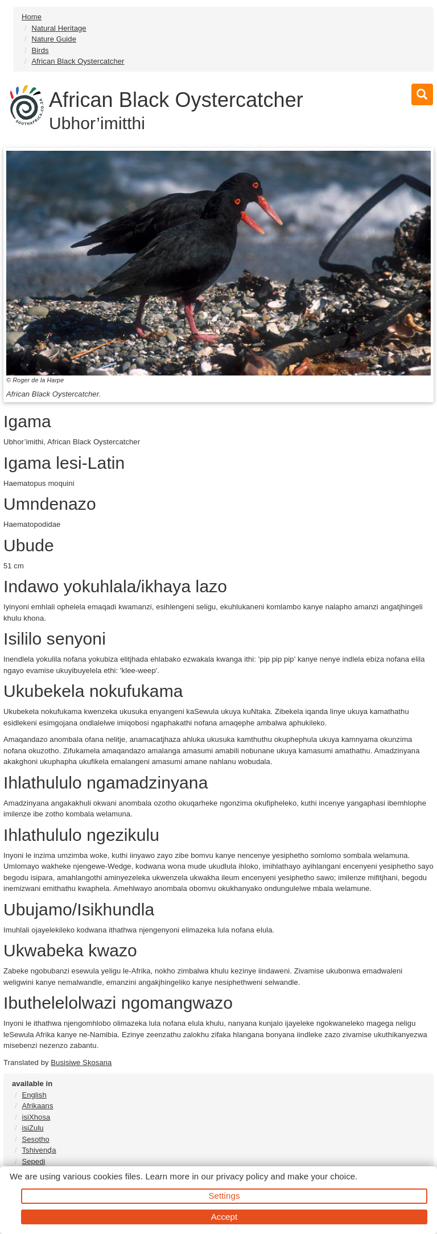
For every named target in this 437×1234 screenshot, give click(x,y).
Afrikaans (37, 1105)
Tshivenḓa (39, 1150)
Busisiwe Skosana (81, 1062)
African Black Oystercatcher (77, 61)
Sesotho (35, 1139)
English (34, 1095)
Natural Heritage (58, 28)
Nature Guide (53, 39)
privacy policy (242, 1176)
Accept (224, 1216)
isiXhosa (36, 1117)
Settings (224, 1195)
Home (32, 17)
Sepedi (33, 1161)
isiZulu (32, 1128)
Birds (39, 50)
